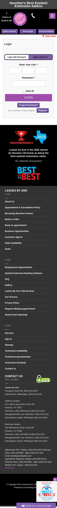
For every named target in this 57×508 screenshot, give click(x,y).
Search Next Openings (16, 314)
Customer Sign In (13, 237)
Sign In (8, 339)
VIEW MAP (9, 468)
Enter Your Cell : (28, 64)
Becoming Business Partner (19, 213)
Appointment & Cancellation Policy (22, 207)
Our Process (11, 297)
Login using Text (40, 57)
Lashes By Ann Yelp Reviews (19, 291)
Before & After (12, 219)
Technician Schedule (15, 362)
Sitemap (9, 345)
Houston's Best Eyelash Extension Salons (29, 4)
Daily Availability (13, 243)
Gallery (8, 285)
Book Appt (28, 31)
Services (9, 333)
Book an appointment (16, 225)
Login (28, 97)
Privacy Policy (12, 303)
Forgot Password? (28, 105)
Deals (7, 249)
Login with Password (17, 57)
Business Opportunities (17, 231)
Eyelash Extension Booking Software (23, 273)
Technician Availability (16, 351)
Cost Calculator (46, 31)
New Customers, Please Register (28, 110)
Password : (28, 77)
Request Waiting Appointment (20, 309)
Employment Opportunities (18, 267)
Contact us (10, 368)
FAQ (7, 279)
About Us (9, 201)
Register (42, 110)
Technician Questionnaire (18, 357)
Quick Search (9, 31)
